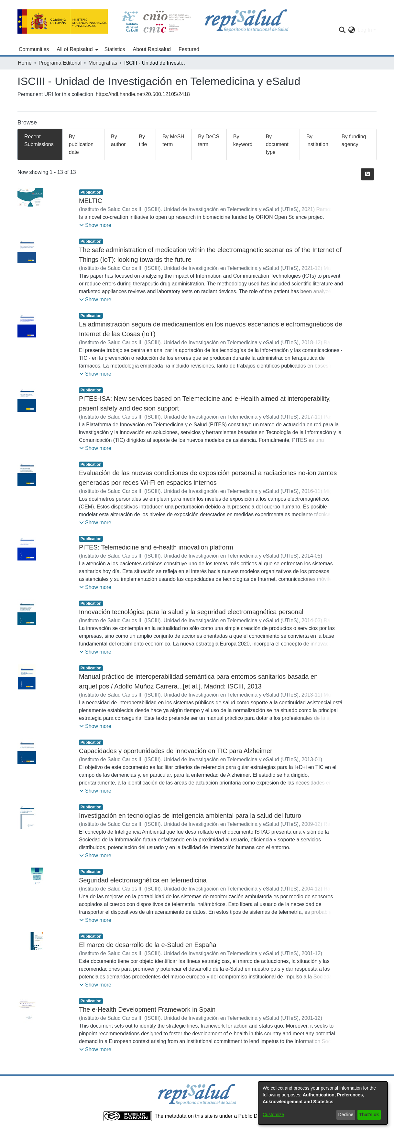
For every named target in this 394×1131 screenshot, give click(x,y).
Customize (273, 1114)
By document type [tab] (277, 144)
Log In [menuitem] (364, 30)
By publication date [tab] (81, 144)
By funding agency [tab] (354, 140)
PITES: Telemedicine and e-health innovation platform (156, 547)
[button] (95, 225)
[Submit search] (342, 30)
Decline (346, 1114)
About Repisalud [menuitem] (152, 49)
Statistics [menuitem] (114, 49)
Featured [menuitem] (189, 49)
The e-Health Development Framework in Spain (147, 1009)
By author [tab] (118, 140)
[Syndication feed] (367, 174)
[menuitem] (76, 49)
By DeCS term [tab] (208, 140)
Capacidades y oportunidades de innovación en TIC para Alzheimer (175, 750)
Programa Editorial (60, 63)
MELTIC (90, 200)
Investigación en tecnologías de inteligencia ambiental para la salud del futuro (190, 815)
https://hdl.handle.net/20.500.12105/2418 (143, 94)
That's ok (369, 1114)
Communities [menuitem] (34, 49)
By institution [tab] (317, 140)
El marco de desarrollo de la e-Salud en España (147, 944)
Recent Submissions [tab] (39, 140)
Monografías (102, 63)
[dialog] (323, 1103)
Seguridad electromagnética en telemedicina (143, 880)
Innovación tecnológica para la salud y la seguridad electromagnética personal (191, 611)
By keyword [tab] (243, 140)
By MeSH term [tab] (173, 140)
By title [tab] (143, 140)
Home (25, 63)
